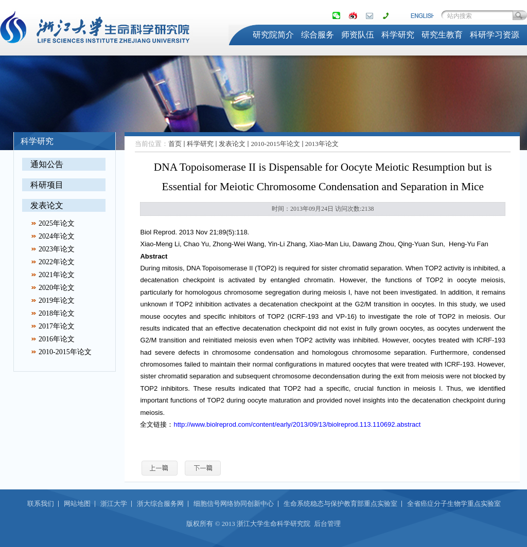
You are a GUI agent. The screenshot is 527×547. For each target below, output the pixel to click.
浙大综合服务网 (160, 503)
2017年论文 (57, 326)
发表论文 (46, 205)
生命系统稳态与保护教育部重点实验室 (340, 503)
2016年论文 (57, 339)
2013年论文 (322, 144)
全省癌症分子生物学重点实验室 (454, 503)
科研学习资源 (494, 34)
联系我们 (40, 503)
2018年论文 (57, 313)
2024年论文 (57, 236)
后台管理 (327, 523)
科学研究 (397, 34)
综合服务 (317, 34)
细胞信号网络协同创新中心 (234, 503)
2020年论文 (57, 287)
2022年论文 (57, 262)
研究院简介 (273, 34)
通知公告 (46, 164)
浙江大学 (113, 503)
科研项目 (46, 184)
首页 (175, 144)
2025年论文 (57, 223)
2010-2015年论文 (65, 352)
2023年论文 (57, 249)
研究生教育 (442, 34)
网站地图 (77, 503)
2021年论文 (57, 275)
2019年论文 (57, 300)
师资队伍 (357, 34)
